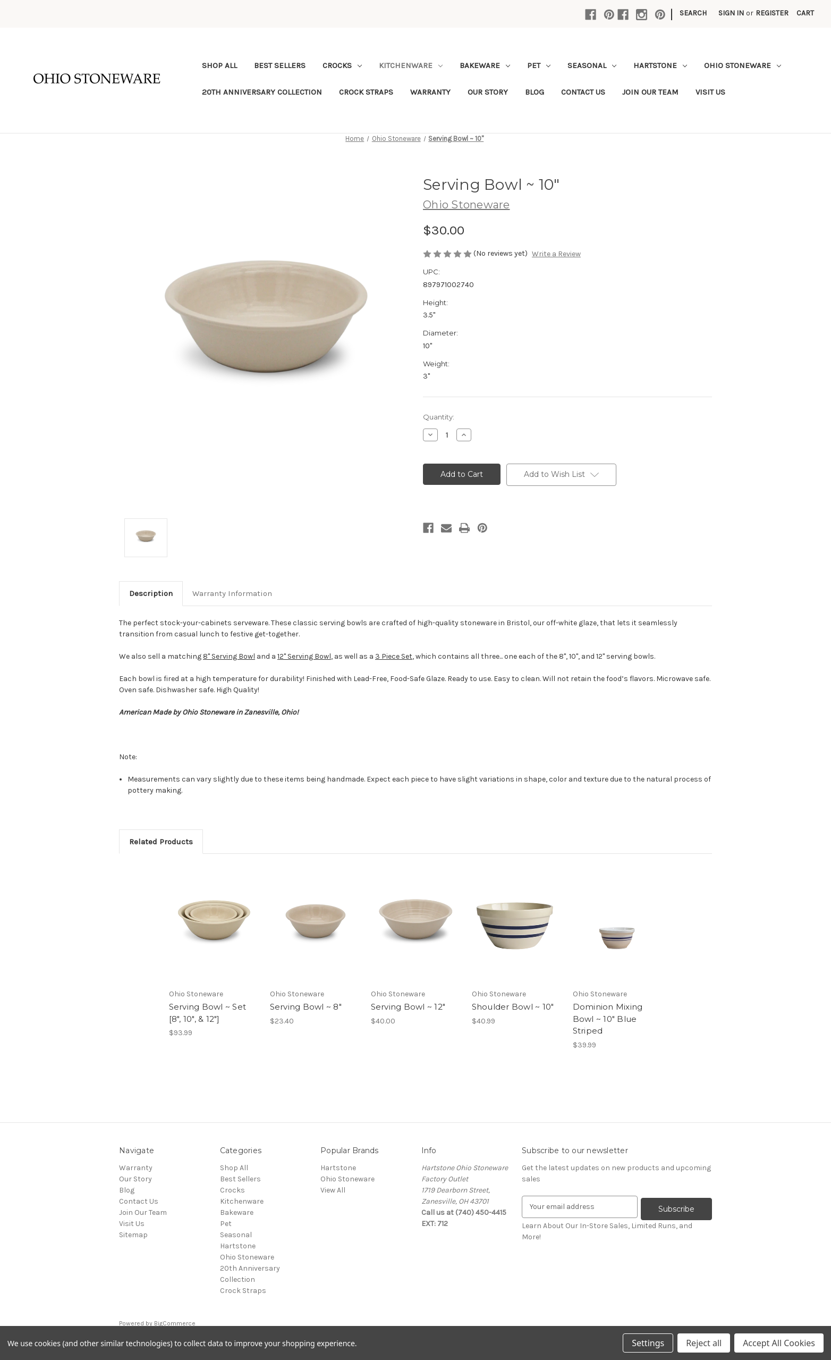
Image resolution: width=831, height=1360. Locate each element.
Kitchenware (411, 65)
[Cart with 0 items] (805, 13)
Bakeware (485, 65)
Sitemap (133, 1234)
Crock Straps (366, 92)
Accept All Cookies (779, 1343)
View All (332, 1190)
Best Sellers (280, 65)
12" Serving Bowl (304, 656)
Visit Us (710, 92)
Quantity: (438, 417)
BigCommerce (175, 1323)
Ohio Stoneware (742, 65)
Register (772, 13)
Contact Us (583, 92)
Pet (538, 65)
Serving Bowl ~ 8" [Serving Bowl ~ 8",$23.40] (306, 1007)
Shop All (219, 65)
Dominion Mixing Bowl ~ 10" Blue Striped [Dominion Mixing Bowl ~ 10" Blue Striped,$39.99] (608, 1019)
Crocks (342, 65)
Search (693, 13)
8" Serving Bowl (229, 656)
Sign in (731, 13)
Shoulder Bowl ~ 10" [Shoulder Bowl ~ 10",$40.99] (513, 1007)
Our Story (488, 92)
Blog (534, 92)
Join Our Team (650, 92)
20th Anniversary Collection (262, 92)
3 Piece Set (393, 656)
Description (151, 593)
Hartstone (660, 65)
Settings (648, 1343)
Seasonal (591, 65)
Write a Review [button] (556, 253)
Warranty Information (232, 593)
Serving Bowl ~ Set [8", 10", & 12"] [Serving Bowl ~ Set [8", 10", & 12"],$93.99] (208, 1013)
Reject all (704, 1343)
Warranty (430, 92)
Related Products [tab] (161, 841)
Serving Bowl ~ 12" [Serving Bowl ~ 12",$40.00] (408, 1007)
